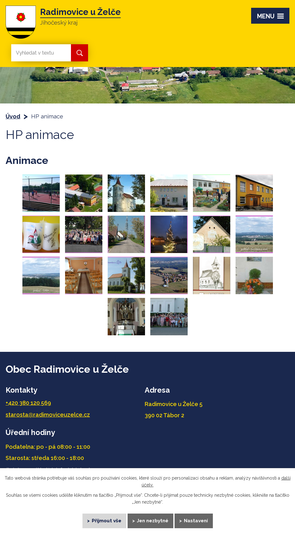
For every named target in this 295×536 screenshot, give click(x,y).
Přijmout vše (106, 520)
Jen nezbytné (152, 520)
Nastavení (196, 520)
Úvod (13, 116)
